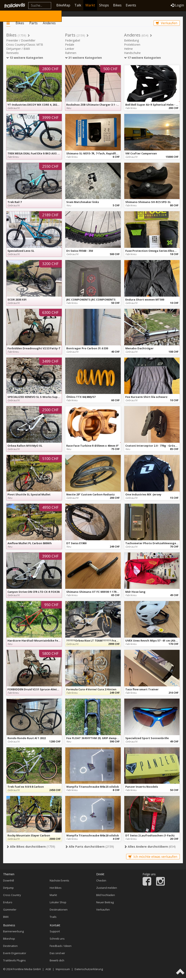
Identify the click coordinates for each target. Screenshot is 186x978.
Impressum (63, 969)
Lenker (69, 49)
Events (131, 5)
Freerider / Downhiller (20, 40)
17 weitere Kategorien (142, 58)
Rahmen (70, 53)
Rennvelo (12, 53)
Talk (77, 5)
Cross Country (12, 895)
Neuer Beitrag (105, 902)
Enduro (7, 902)
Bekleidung (131, 40)
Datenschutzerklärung (89, 969)
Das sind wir (57, 953)
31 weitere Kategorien (83, 58)
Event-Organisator (14, 953)
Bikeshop (9, 938)
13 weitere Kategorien (24, 58)
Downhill (8, 880)
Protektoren (132, 44)
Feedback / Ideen (60, 946)
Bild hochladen (105, 895)
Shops (104, 5)
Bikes (117, 5)
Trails (53, 917)
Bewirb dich (57, 960)
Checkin (101, 880)
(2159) (89, 846)
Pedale (69, 44)
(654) (150, 846)
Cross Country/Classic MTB (24, 44)
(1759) (30, 846)
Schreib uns (57, 938)
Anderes (49, 23)
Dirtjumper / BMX (18, 49)
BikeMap (63, 5)
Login (177, 5)
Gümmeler (9, 909)
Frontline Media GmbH (27, 969)
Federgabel (72, 40)
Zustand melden (106, 888)
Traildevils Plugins (14, 960)
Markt (90, 5)
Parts (33, 23)
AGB (48, 969)
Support (55, 931)
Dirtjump (8, 888)
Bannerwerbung (13, 931)
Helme (128, 49)
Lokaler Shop (58, 902)
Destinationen (59, 909)
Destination (10, 946)
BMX (6, 917)
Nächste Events (59, 880)
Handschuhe (132, 53)
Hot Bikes (56, 888)
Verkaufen (166, 23)
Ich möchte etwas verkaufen (152, 856)
